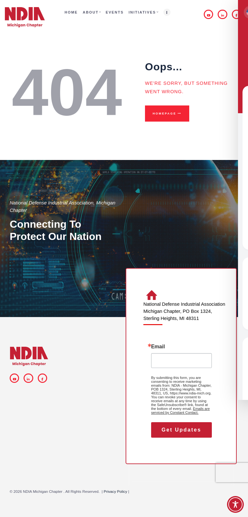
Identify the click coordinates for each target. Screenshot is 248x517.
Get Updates (181, 429)
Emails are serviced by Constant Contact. (180, 410)
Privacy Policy (115, 491)
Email (158, 346)
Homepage (164, 113)
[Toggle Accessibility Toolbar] (235, 504)
